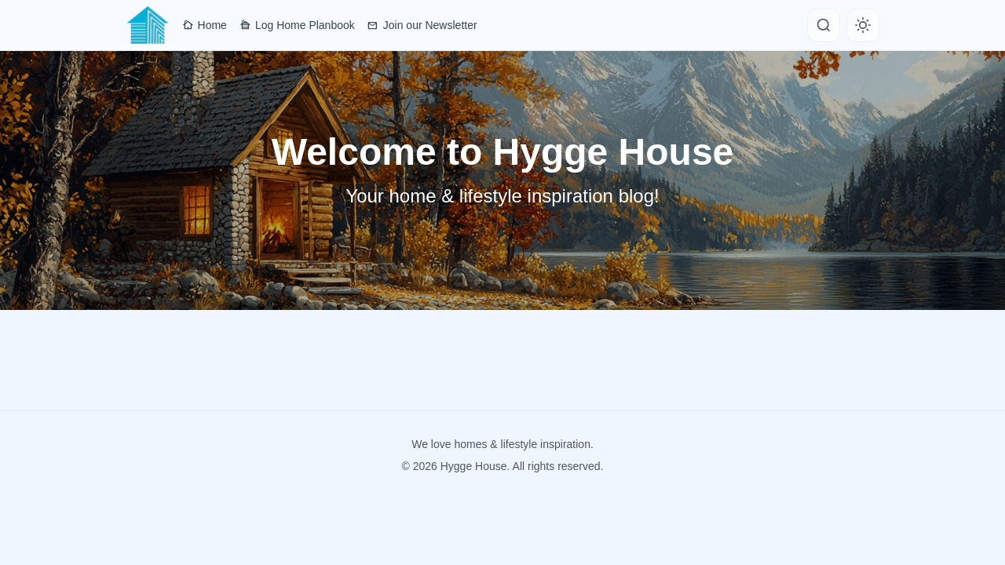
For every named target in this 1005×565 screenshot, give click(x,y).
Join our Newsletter (422, 25)
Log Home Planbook (297, 25)
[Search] (823, 25)
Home (204, 25)
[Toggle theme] (862, 25)
